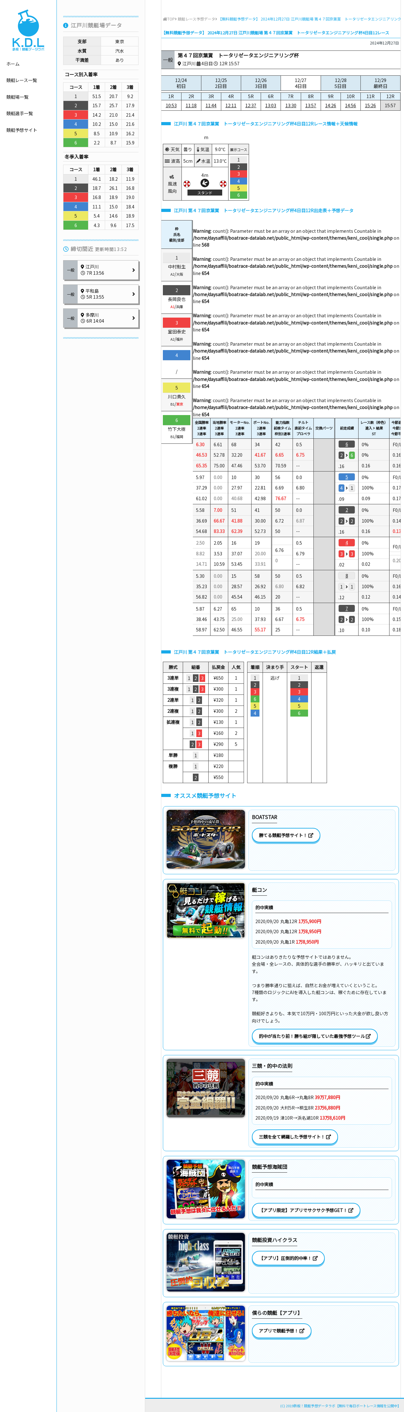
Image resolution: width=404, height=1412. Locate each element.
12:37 (250, 105)
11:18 (191, 105)
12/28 (341, 83)
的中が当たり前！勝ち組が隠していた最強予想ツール (315, 1036)
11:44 (211, 105)
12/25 (221, 83)
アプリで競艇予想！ (282, 1330)
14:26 (330, 105)
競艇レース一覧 (21, 80)
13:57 (310, 105)
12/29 (380, 83)
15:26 (370, 105)
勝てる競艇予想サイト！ (286, 835)
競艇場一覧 (17, 97)
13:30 (290, 105)
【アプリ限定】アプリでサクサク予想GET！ (306, 1210)
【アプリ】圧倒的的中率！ (288, 1258)
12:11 (230, 105)
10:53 (171, 105)
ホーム (13, 64)
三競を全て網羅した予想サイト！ (295, 1137)
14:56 (350, 105)
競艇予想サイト (21, 130)
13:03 (270, 105)
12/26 (261, 83)
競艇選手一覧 (19, 113)
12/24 (181, 83)
